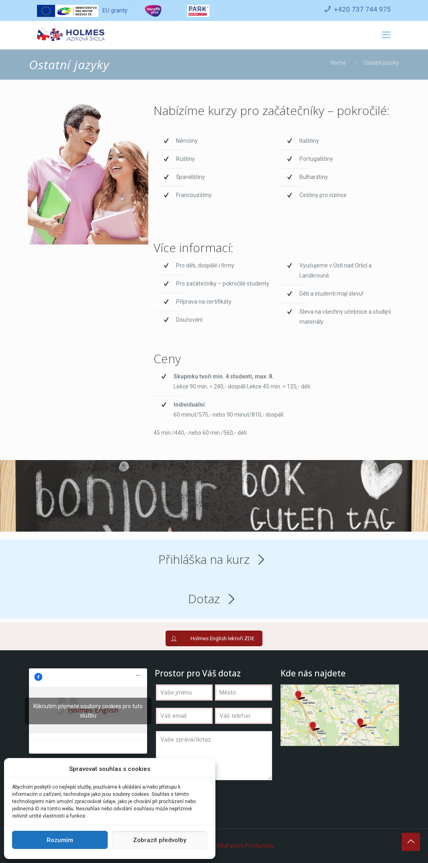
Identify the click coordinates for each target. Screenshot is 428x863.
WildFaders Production (244, 845)
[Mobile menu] (386, 35)
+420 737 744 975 (362, 9)
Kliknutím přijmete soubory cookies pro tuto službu (88, 711)
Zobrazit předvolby (159, 840)
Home (338, 63)
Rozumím (60, 840)
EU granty (82, 10)
